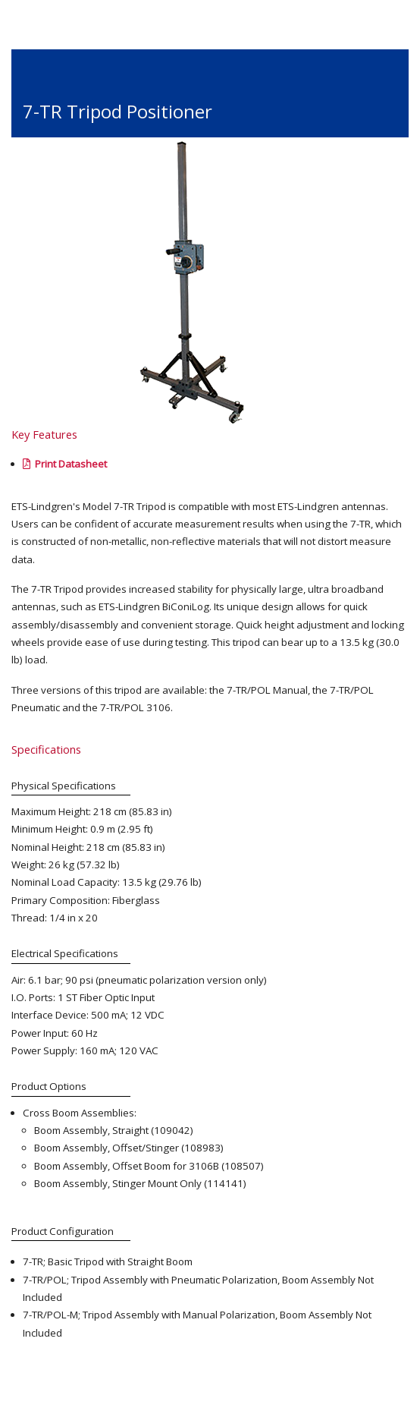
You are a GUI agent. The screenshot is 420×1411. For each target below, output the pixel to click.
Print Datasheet (65, 464)
